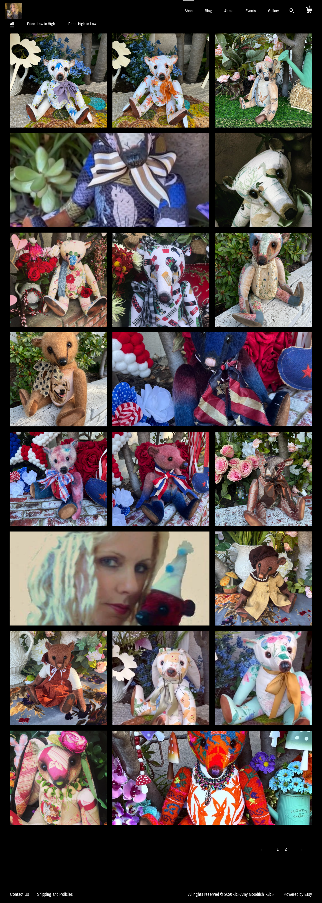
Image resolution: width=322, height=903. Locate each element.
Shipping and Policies (55, 894)
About (228, 10)
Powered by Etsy (298, 894)
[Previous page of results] (262, 850)
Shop (189, 10)
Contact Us (19, 894)
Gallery (273, 10)
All (12, 24)
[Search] (292, 11)
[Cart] (309, 11)
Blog (208, 10)
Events (251, 10)
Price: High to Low (82, 24)
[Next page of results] (301, 850)
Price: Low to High (41, 24)
